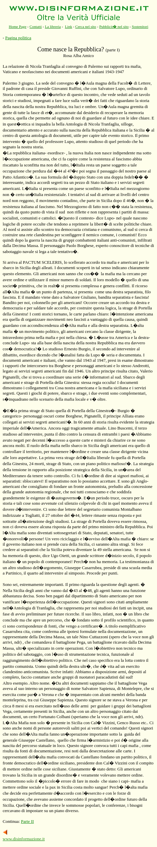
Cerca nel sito (85, 26)
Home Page (17, 26)
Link (68, 26)
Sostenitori (140, 26)
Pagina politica (18, 37)
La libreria (53, 26)
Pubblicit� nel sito (114, 26)
